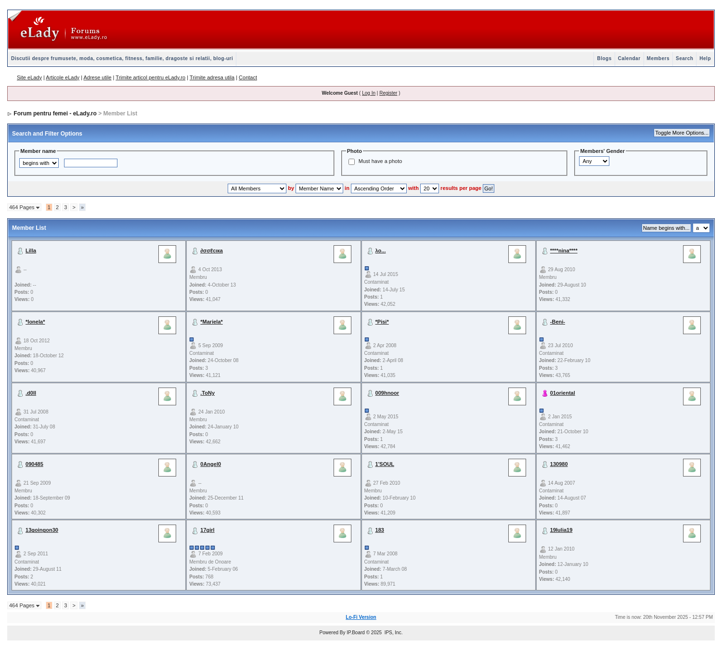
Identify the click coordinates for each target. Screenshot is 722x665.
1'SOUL (384, 464)
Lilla (31, 250)
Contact (248, 77)
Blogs (604, 58)
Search (684, 58)
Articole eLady (62, 77)
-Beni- (557, 322)
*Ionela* (35, 322)
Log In (368, 93)
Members (658, 58)
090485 (34, 464)
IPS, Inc (393, 632)
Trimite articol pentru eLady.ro (150, 77)
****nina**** (564, 250)
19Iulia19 (561, 530)
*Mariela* (211, 322)
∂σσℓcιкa (211, 250)
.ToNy (207, 393)
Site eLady (29, 77)
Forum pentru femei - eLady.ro (54, 113)
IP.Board (356, 632)
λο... (380, 250)
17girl (207, 530)
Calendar (629, 58)
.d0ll (31, 393)
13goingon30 (42, 530)
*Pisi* (382, 322)
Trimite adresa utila (212, 77)
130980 (559, 464)
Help (705, 58)
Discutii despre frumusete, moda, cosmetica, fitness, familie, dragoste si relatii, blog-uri (122, 58)
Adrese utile (97, 77)
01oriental (562, 393)
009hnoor (387, 393)
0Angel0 (210, 464)
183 (379, 530)
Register (388, 93)
